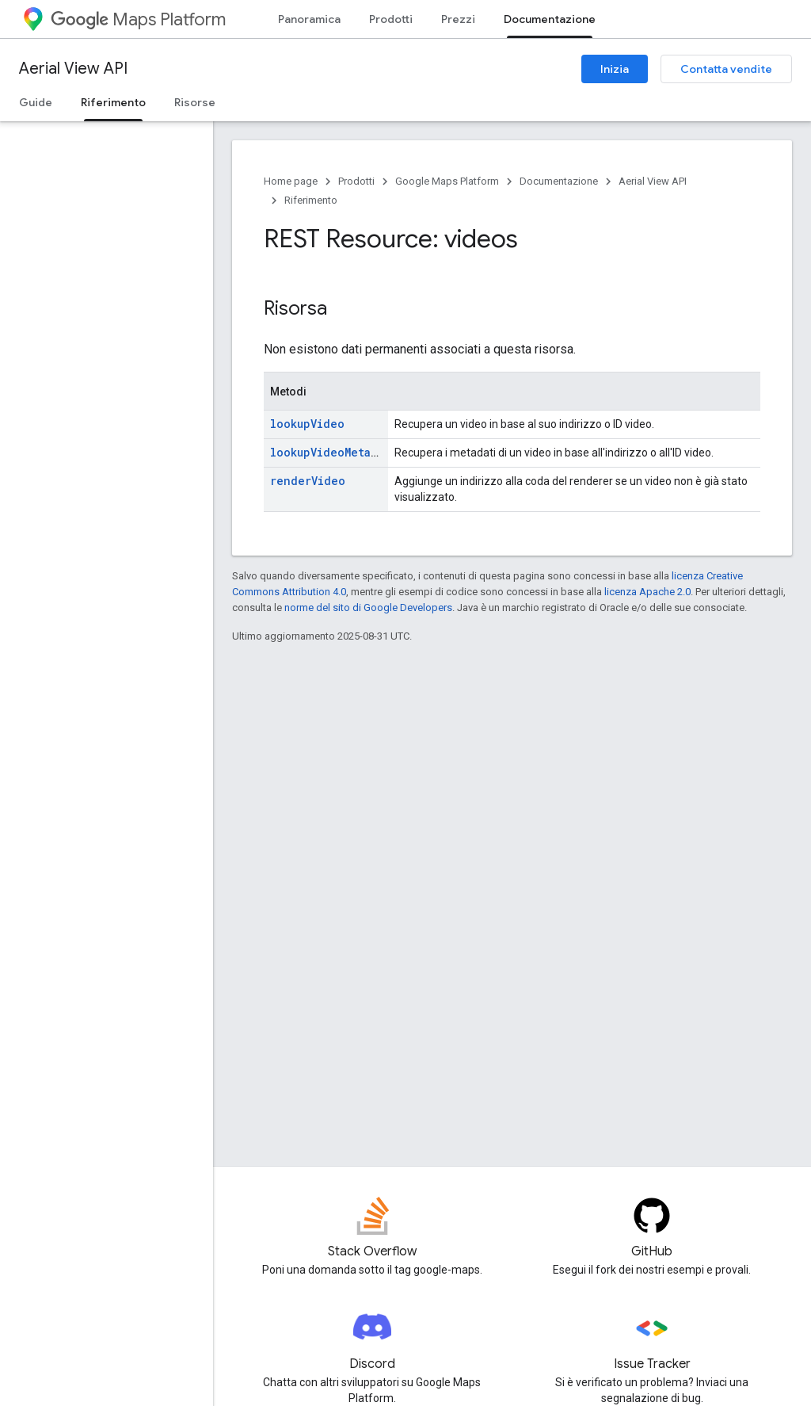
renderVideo (307, 480)
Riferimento (310, 200)
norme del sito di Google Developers (368, 607)
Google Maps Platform (447, 181)
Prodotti (391, 19)
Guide (35, 102)
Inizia (614, 69)
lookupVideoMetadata (333, 452)
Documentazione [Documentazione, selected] (550, 19)
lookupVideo (307, 423)
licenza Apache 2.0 (647, 592)
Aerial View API (73, 68)
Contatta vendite (726, 69)
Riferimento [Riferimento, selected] (113, 102)
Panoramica (309, 19)
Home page (291, 181)
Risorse (194, 102)
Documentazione (559, 181)
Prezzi (458, 19)
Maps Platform (138, 19)
